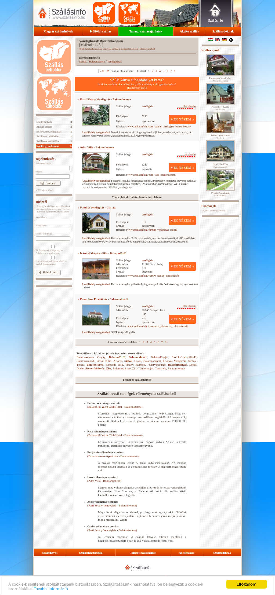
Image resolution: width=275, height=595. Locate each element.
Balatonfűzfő (117, 357)
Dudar (80, 368)
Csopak (167, 360)
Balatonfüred (95, 364)
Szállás (83, 61)
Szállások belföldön (47, 136)
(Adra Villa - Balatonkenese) (104, 480)
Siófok (128, 360)
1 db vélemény (186, 155)
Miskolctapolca (220, 79)
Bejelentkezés (45, 159)
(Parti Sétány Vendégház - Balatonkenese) (112, 505)
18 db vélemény (186, 306)
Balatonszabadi (86, 360)
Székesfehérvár (94, 368)
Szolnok (220, 136)
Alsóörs (117, 360)
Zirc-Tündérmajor (142, 368)
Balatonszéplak (152, 360)
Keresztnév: (41, 225)
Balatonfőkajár (159, 357)
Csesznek (160, 368)
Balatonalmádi (138, 357)
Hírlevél (41, 202)
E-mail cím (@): (44, 233)
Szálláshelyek (44, 121)
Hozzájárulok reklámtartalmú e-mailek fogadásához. (52, 260)
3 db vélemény (186, 107)
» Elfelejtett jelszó (44, 190)
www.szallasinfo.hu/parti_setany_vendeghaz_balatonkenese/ (159, 126)
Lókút (192, 364)
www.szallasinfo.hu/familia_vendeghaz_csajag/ (152, 229)
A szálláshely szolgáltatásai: (96, 132)
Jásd (120, 364)
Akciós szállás (189, 31)
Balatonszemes (176, 368)
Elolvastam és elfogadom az (52, 249)
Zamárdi (110, 364)
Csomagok (208, 206)
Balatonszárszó (122, 368)
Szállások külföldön (47, 141)
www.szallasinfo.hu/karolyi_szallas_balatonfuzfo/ (153, 275)
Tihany (129, 364)
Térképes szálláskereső (142, 552)
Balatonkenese (97, 61)
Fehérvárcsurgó (156, 364)
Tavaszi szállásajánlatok (145, 31)
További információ (52, 589)
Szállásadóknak (223, 31)
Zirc (108, 368)
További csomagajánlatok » (214, 210)
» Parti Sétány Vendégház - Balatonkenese (104, 99)
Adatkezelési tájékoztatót (48, 253)
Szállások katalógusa (91, 552)
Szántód (140, 364)
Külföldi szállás (100, 31)
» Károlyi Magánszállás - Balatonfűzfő (102, 253)
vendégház (147, 106)
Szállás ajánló (210, 50)
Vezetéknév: (42, 217)
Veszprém (180, 360)
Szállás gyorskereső (47, 146)
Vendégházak (114, 61)
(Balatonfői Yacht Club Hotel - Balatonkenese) (115, 406)
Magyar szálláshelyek (58, 31)
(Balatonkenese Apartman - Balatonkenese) (113, 456)
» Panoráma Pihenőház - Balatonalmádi (103, 299)
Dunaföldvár (220, 194)
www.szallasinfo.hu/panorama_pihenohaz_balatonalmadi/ (158, 326)
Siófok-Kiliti (103, 360)
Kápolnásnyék (220, 165)
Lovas (138, 360)
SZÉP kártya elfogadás (48, 131)
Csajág (101, 357)
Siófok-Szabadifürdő (184, 357)
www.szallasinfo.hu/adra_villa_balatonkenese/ (152, 174)
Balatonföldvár (177, 364)
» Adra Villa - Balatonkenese (96, 147)
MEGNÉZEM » (182, 119)
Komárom (220, 108)
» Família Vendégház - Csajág (96, 207)
